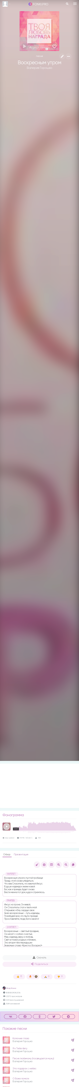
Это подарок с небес (24, 1068)
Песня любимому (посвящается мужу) (33, 1058)
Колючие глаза (21, 1038)
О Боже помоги (21, 1078)
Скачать (39, 957)
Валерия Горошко (39, 67)
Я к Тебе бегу (20, 1048)
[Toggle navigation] (75, 3)
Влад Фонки (9, 988)
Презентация (21, 854)
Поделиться (39, 964)
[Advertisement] (39, 785)
